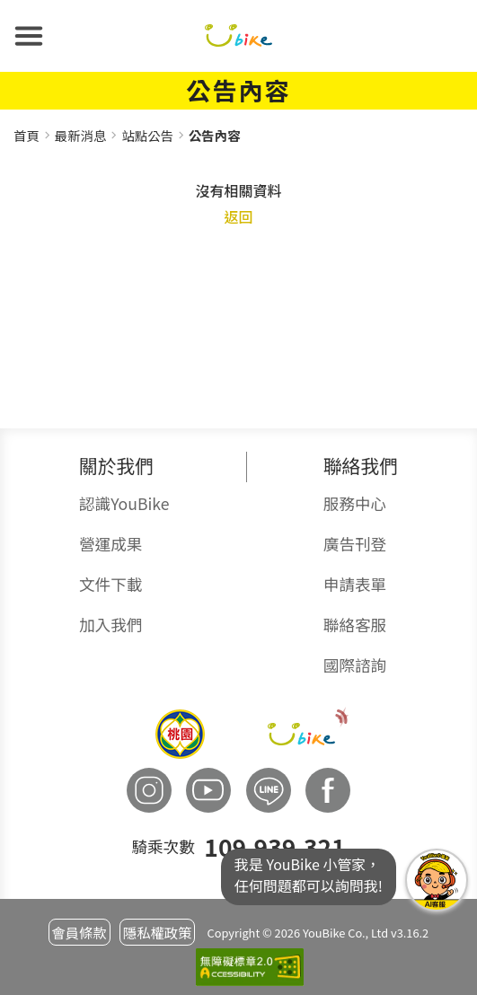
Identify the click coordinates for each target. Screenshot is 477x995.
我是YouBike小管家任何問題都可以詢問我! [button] (436, 880)
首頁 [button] (26, 135)
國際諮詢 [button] (354, 665)
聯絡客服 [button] (354, 624)
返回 (238, 216)
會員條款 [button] (78, 932)
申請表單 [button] (354, 584)
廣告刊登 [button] (354, 544)
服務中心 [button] (354, 503)
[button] (28, 36)
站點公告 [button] (147, 135)
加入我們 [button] (110, 624)
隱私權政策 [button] (157, 932)
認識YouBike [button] (124, 503)
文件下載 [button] (110, 584)
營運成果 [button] (110, 544)
